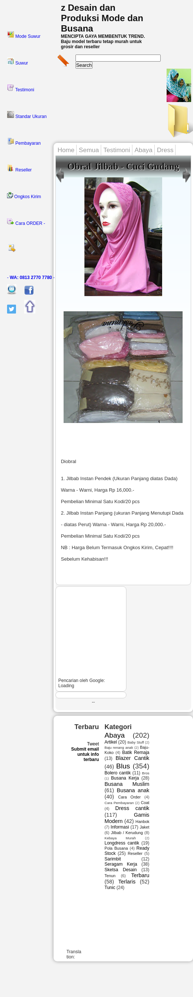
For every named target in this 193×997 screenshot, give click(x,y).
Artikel (110, 742)
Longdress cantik (121, 843)
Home (66, 150)
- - (31, 277)
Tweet (93, 744)
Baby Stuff (136, 742)
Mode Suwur (24, 35)
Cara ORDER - (26, 222)
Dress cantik (132, 808)
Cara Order (129, 797)
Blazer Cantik (132, 758)
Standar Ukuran (26, 115)
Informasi (120, 827)
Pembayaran (24, 142)
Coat (145, 802)
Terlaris (126, 882)
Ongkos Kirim (24, 195)
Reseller (19, 168)
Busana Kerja (125, 778)
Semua (89, 150)
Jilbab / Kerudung (127, 832)
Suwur (17, 62)
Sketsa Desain (120, 869)
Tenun (109, 875)
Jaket (144, 827)
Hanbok (142, 821)
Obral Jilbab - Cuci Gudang (123, 166)
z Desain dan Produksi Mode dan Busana (102, 18)
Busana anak (133, 790)
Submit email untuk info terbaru (85, 754)
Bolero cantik (117, 772)
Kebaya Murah (120, 838)
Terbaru (140, 875)
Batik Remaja (135, 752)
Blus (123, 766)
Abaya (143, 150)
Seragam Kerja (120, 864)
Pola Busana (116, 848)
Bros (145, 773)
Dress (165, 150)
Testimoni (20, 88)
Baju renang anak (118, 747)
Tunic (109, 887)
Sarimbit (112, 859)
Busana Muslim (126, 784)
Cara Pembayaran (119, 803)
